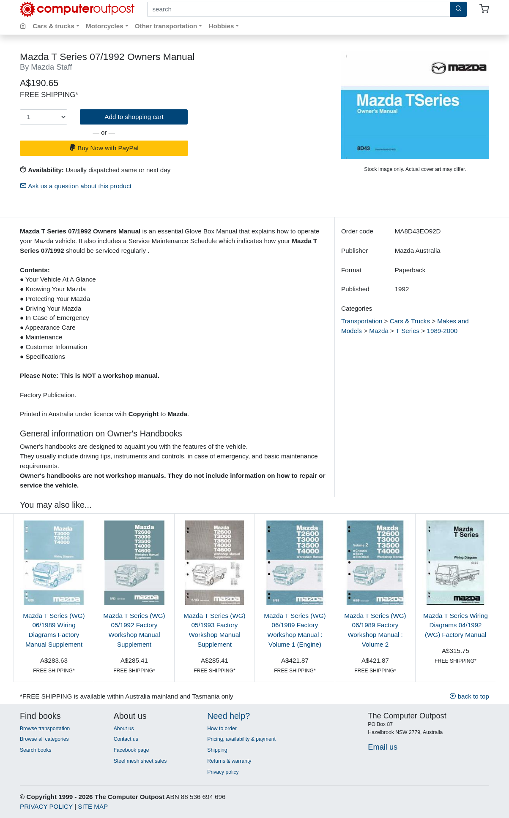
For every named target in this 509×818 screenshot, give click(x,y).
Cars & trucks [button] (53, 26)
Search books (35, 750)
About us (124, 728)
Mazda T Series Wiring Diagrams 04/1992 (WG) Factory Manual (455, 625)
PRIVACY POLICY (46, 806)
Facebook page (131, 750)
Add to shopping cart (133, 116)
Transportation (361, 321)
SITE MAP (93, 806)
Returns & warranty (229, 761)
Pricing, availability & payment (241, 739)
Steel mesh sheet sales (140, 761)
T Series (407, 330)
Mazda (379, 330)
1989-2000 (442, 330)
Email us (382, 746)
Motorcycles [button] (104, 26)
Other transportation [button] (166, 26)
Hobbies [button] (221, 26)
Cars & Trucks (410, 321)
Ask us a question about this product (75, 186)
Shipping (217, 750)
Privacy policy (222, 772)
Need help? (228, 715)
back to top (469, 696)
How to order (222, 728)
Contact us (126, 739)
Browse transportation (45, 728)
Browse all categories (44, 739)
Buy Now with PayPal (104, 148)
